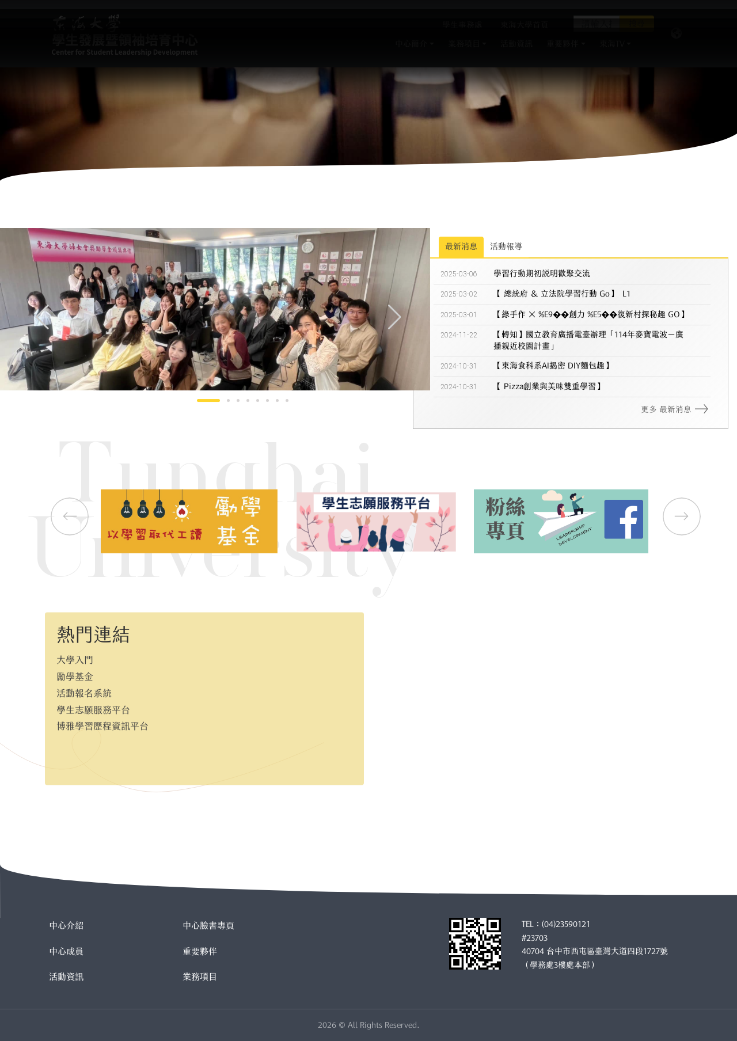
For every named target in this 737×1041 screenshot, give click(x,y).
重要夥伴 (200, 951)
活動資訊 (66, 976)
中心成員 (66, 951)
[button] (394, 315)
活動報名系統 (84, 688)
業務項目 (200, 976)
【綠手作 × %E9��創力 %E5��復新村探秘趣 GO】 (590, 317)
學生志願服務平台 (93, 704)
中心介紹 (66, 925)
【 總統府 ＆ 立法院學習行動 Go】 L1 (561, 296)
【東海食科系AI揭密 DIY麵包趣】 (553, 368)
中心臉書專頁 (208, 925)
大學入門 (74, 654)
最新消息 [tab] (461, 249)
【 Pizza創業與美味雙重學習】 (548, 389)
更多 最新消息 (674, 412)
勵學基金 (74, 671)
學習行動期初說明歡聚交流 (541, 276)
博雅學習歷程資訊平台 (102, 720)
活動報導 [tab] (506, 249)
